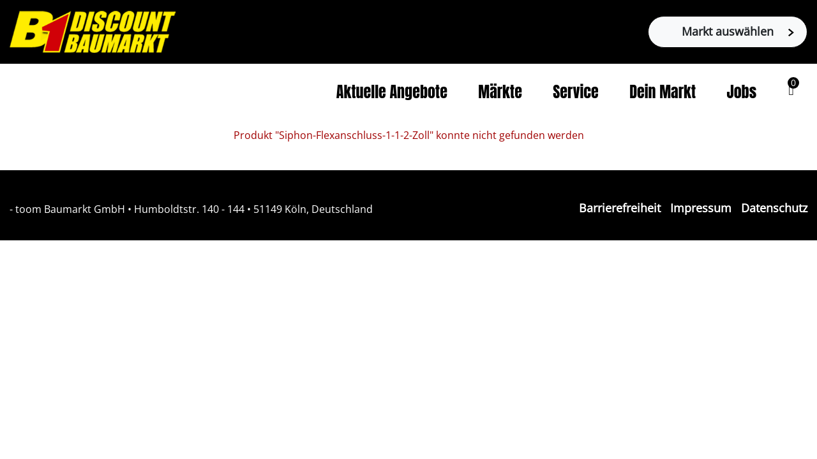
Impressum (700, 207)
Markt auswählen (738, 31)
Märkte (500, 91)
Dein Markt (662, 91)
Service (576, 91)
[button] (791, 90)
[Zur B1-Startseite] (93, 31)
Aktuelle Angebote (391, 91)
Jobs (742, 91)
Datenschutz (774, 207)
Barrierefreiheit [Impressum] (620, 207)
